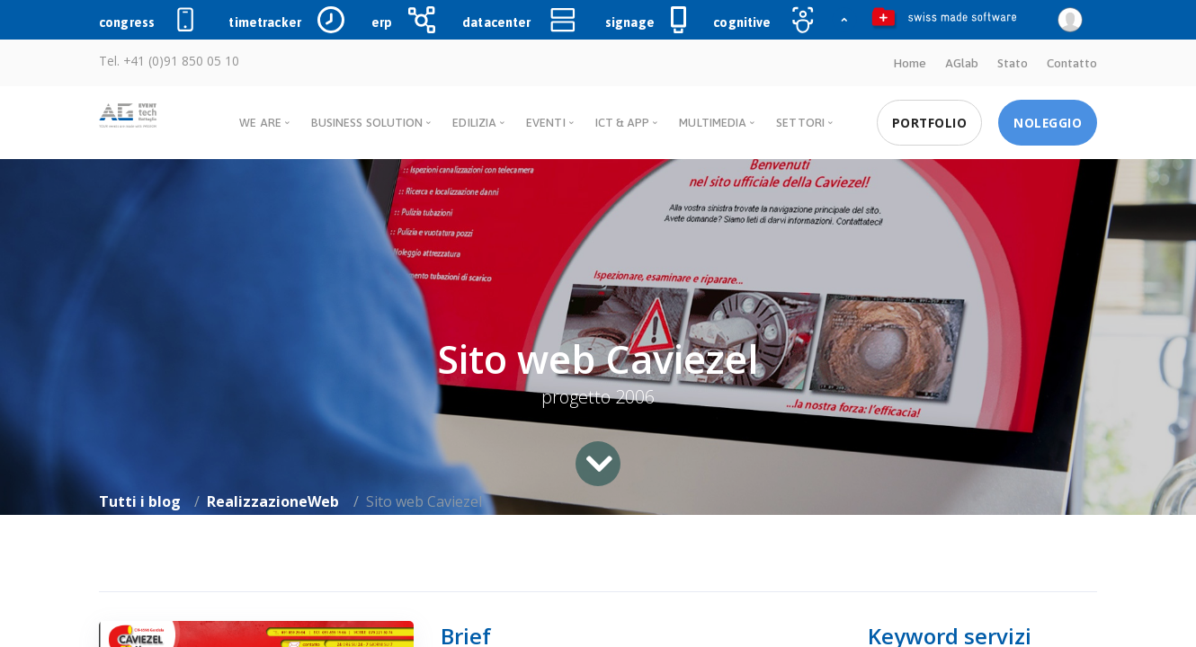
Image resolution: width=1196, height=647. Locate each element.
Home (909, 63)
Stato (1012, 63)
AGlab (961, 63)
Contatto (1072, 63)
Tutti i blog (140, 501)
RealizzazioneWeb (273, 501)
